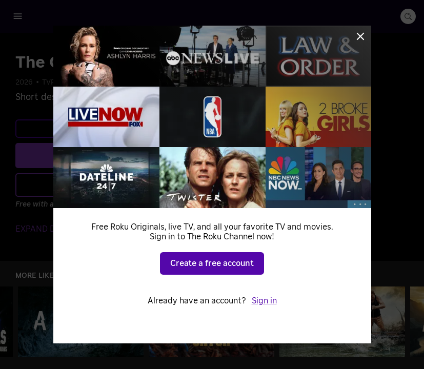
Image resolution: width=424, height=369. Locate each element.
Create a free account (212, 263)
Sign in (264, 301)
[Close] (360, 36)
